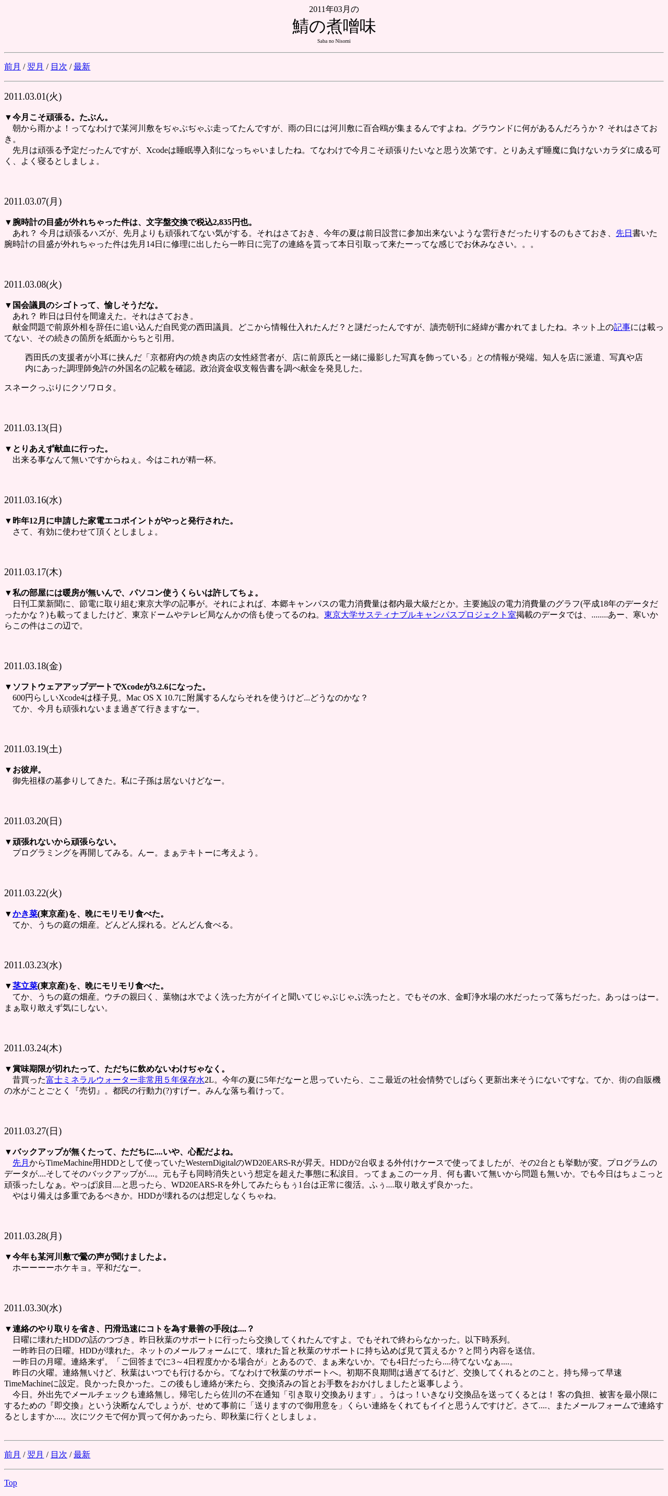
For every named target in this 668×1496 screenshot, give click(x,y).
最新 (82, 66)
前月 (12, 66)
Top (10, 1482)
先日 (624, 233)
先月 (21, 1162)
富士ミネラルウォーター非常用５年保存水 (125, 1079)
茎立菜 (25, 985)
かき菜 (25, 913)
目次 (59, 66)
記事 (622, 327)
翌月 (35, 66)
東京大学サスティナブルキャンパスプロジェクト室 (420, 614)
